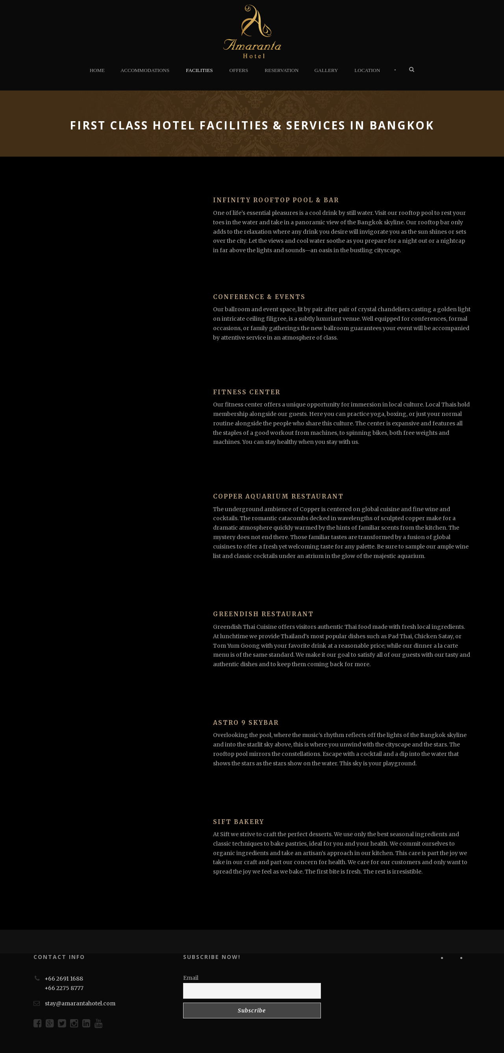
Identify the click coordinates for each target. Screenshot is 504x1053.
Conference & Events (259, 297)
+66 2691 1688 (63, 978)
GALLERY (326, 70)
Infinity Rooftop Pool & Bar (276, 200)
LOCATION (367, 70)
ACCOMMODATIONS (144, 70)
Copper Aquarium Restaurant (278, 496)
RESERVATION (281, 70)
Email (190, 977)
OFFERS (239, 70)
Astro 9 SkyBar (246, 722)
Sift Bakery (238, 822)
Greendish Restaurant (263, 614)
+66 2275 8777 (63, 988)
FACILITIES (199, 70)
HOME (97, 70)
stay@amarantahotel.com (80, 1003)
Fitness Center (246, 392)
